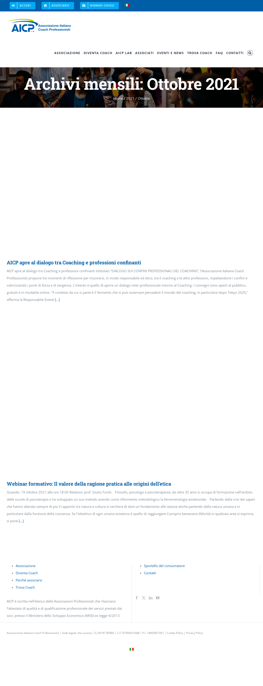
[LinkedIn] (150, 598)
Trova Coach (25, 587)
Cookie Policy (175, 633)
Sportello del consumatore (164, 565)
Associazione (25, 565)
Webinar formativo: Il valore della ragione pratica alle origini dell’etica (89, 483)
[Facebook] (137, 598)
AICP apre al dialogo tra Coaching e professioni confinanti (74, 262)
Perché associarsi (29, 580)
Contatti (150, 573)
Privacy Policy (194, 633)
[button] (250, 53)
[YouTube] (157, 598)
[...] (57, 299)
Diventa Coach (27, 573)
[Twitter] (144, 598)
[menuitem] (127, 5)
